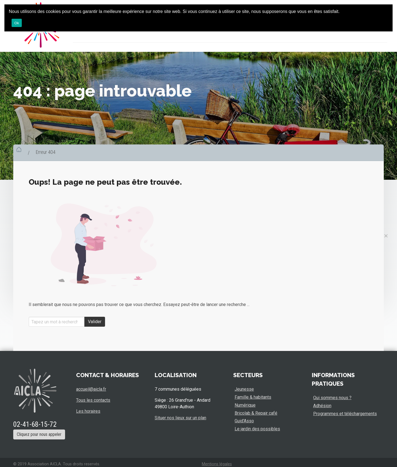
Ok (16, 23)
